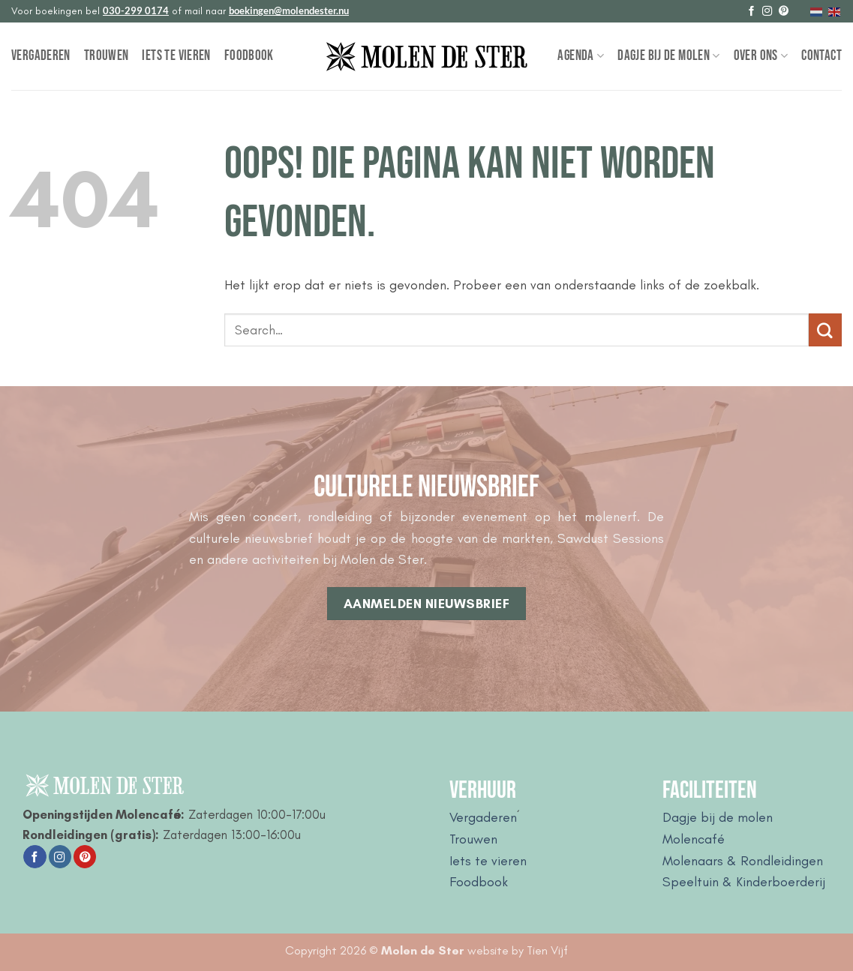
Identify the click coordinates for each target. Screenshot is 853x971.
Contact (821, 55)
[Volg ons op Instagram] (767, 11)
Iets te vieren (176, 55)
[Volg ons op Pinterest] (783, 11)
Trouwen (106, 55)
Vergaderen (41, 55)
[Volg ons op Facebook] (751, 11)
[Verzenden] (825, 329)
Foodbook (249, 55)
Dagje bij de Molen (668, 55)
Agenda (580, 55)
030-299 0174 (136, 10)
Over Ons (761, 55)
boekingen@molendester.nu (289, 10)
